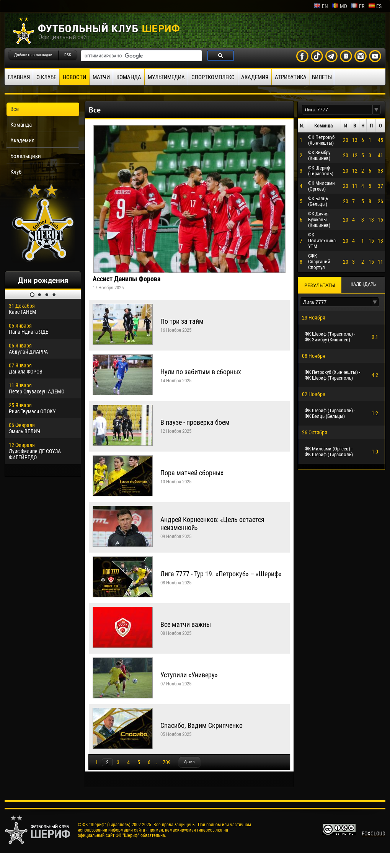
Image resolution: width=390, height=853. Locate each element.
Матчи (101, 77)
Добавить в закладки (33, 54)
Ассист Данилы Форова (126, 279)
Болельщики (25, 156)
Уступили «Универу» (189, 675)
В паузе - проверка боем (195, 422)
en (321, 6)
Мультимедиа (166, 77)
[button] (376, 109)
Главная (19, 77)
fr (357, 6)
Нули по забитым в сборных (200, 372)
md (339, 6)
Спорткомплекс (213, 77)
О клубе (46, 77)
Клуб (15, 171)
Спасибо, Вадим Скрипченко (201, 725)
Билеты (322, 77)
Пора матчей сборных (192, 473)
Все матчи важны (185, 624)
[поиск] (141, 55)
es (375, 6)
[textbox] (337, 109)
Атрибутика (291, 77)
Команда (128, 77)
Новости (74, 77)
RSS (67, 54)
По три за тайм (182, 321)
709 (167, 762)
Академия (254, 77)
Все (14, 109)
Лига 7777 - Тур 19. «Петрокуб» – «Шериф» (221, 574)
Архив (189, 761)
